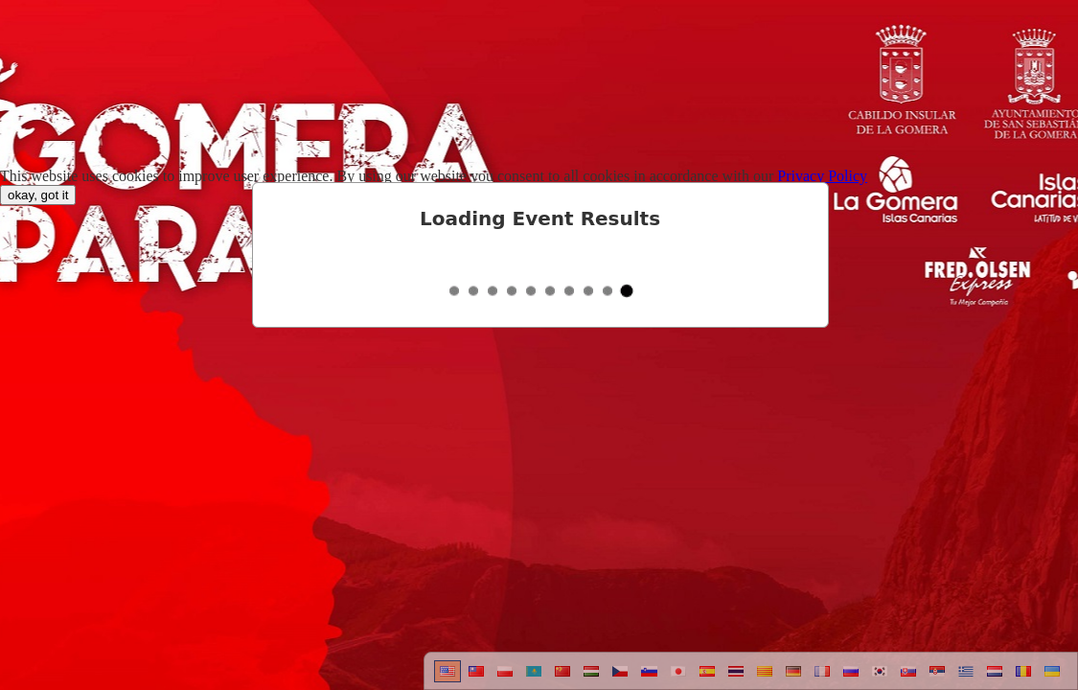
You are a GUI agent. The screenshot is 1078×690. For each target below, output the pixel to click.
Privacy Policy (822, 176)
